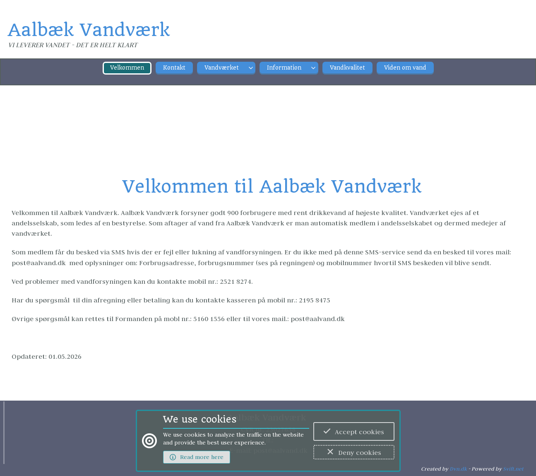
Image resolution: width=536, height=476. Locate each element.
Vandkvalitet (347, 68)
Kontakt (174, 68)
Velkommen (127, 68)
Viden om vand (405, 68)
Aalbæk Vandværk (88, 30)
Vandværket (221, 68)
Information (284, 68)
